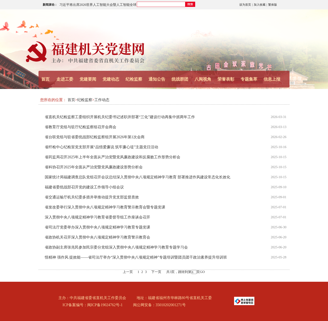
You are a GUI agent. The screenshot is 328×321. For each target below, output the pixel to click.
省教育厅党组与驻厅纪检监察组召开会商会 (80, 127)
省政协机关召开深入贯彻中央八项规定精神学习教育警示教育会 (97, 237)
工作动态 (101, 100)
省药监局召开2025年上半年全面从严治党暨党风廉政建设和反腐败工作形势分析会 (112, 157)
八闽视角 (203, 79)
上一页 (128, 272)
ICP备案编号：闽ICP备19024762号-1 (93, 305)
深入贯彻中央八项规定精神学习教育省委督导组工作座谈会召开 (97, 217)
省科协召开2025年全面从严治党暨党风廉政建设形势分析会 (94, 167)
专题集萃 (249, 79)
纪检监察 (134, 79)
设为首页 (245, 4)
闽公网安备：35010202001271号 (159, 305)
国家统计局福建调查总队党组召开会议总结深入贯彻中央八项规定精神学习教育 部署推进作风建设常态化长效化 (137, 177)
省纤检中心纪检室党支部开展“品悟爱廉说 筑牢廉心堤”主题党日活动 (101, 147)
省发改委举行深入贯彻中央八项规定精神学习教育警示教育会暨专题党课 (105, 207)
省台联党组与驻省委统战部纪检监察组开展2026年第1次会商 (95, 137)
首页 (45, 79)
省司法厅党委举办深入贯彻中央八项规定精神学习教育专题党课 (97, 227)
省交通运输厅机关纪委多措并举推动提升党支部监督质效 (92, 197)
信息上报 (272, 79)
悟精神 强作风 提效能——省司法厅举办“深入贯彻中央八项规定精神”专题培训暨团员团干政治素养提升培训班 (136, 257)
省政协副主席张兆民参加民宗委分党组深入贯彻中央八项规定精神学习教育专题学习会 (116, 247)
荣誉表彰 (226, 79)
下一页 (156, 272)
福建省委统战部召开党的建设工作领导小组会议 (84, 187)
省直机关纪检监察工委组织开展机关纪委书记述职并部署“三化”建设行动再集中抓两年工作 (120, 117)
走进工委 (64, 79)
